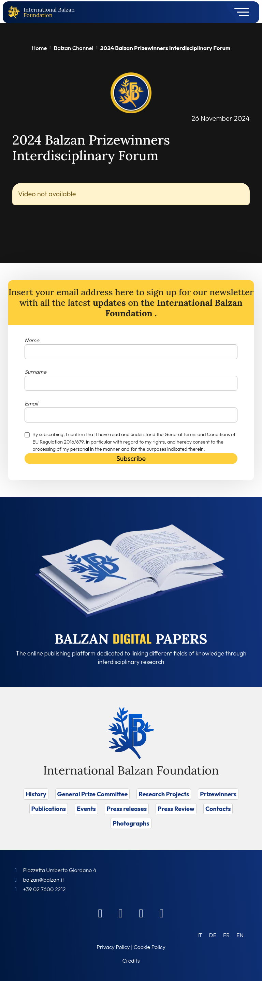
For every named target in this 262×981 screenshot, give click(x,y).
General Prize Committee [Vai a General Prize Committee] (92, 794)
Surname (35, 371)
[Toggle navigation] (239, 12)
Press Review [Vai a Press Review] (176, 809)
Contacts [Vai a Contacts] (218, 809)
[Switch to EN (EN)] (240, 935)
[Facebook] (100, 912)
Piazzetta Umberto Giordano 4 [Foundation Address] (59, 870)
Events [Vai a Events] (86, 809)
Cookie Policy (149, 947)
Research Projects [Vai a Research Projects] (164, 794)
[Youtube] (161, 912)
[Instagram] (141, 912)
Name (32, 340)
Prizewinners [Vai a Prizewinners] (218, 794)
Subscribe (131, 458)
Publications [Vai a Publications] (48, 809)
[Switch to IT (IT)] (200, 935)
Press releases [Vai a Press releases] (127, 809)
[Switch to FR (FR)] (226, 935)
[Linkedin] (120, 912)
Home (39, 47)
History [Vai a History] (36, 794)
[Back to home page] (15, 12)
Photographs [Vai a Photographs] (131, 823)
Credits (131, 960)
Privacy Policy (113, 947)
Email (31, 403)
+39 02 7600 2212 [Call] (44, 889)
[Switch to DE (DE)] (213, 935)
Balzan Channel (73, 47)
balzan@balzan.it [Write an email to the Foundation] (43, 879)
